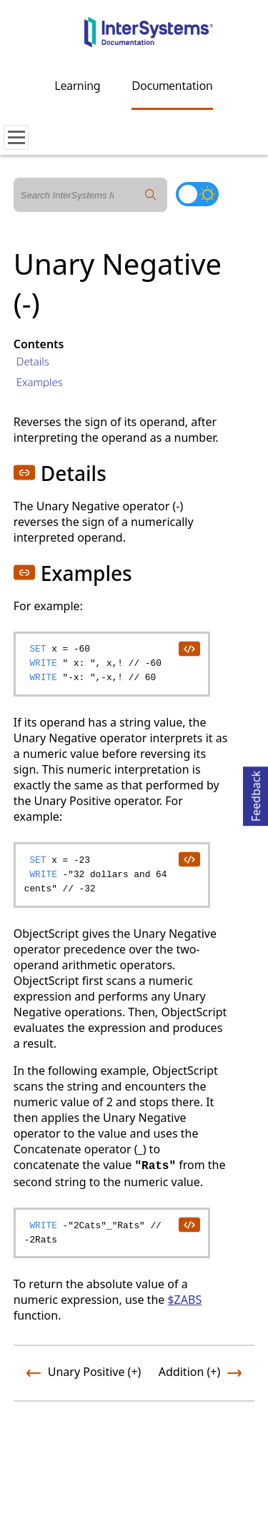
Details (32, 361)
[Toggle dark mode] (197, 194)
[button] (24, 472)
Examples (39, 382)
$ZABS (184, 1299)
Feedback (256, 793)
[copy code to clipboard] (188, 648)
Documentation (171, 86)
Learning (78, 86)
